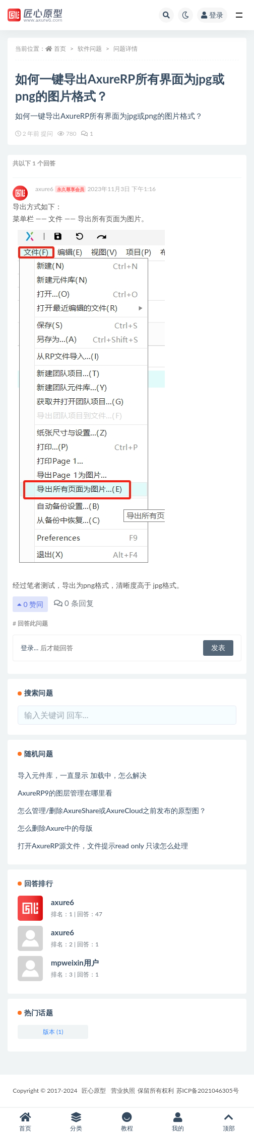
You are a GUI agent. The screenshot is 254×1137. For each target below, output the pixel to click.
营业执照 (123, 1090)
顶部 (228, 1122)
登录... (29, 648)
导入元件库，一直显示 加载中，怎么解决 (82, 775)
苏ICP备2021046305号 (207, 1090)
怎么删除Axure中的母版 (55, 828)
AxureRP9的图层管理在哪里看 (65, 793)
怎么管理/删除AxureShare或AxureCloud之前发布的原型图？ (112, 810)
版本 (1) (53, 1031)
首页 (60, 48)
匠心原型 (94, 1090)
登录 (212, 15)
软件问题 (90, 48)
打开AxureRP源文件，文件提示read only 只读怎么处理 (103, 845)
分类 (76, 1122)
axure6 (60, 189)
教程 (127, 1122)
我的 (177, 1122)
